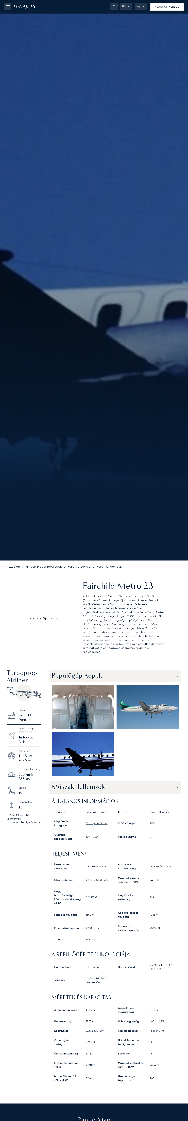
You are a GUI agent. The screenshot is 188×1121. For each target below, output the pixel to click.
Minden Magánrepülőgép (43, 566)
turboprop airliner (96, 823)
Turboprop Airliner (26, 740)
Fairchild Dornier (79, 566)
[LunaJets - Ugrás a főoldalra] (24, 7)
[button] (126, 6)
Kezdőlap (13, 566)
